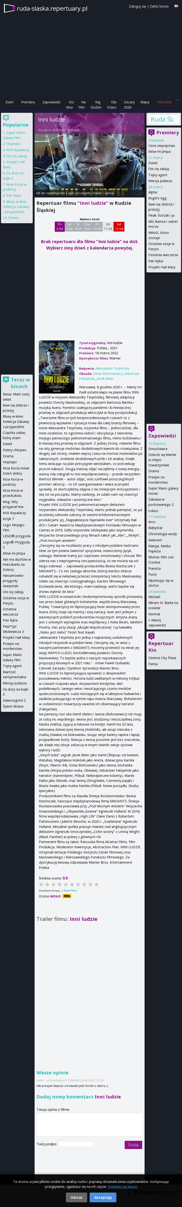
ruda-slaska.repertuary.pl (52, 8)
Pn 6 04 (60, 226)
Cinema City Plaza (162, 658)
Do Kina (70, 104)
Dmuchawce (158, 448)
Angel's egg (157, 198)
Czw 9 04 (87, 226)
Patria (153, 664)
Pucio (152, 574)
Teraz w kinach (20, 382)
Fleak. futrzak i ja (161, 215)
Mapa (144, 102)
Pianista (154, 568)
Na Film (82, 104)
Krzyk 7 (8, 518)
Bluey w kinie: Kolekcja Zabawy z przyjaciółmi (16, 206)
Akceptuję (103, 1197)
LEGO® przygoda (17, 536)
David (152, 163)
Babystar (155, 527)
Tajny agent (157, 175)
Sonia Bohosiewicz (107, 373)
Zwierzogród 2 (14, 700)
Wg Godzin (96, 104)
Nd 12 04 (119, 226)
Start (10, 102)
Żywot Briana (13, 706)
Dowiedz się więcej (122, 1186)
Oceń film (70, 890)
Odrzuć (76, 1197)
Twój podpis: (47, 1144)
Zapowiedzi (51, 102)
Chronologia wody (162, 534)
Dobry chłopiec (15, 450)
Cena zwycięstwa (161, 145)
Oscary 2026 (129, 104)
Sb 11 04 (108, 226)
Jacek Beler (105, 378)
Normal (154, 614)
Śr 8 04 (78, 226)
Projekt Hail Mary (161, 267)
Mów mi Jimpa (159, 151)
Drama (153, 471)
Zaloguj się (137, 6)
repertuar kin (55, 193)
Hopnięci (13, 143)
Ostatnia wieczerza (163, 255)
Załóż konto (159, 6)
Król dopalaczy (17, 150)
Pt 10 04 (97, 226)
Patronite (164, 102)
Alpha (152, 192)
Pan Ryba (155, 261)
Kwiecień (155, 540)
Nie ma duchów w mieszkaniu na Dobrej (17, 564)
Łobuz (153, 510)
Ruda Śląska (162, 119)
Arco (151, 522)
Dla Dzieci (111, 104)
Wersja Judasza (160, 181)
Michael (154, 597)
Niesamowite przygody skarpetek (13, 580)
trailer (97, 193)
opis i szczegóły (79, 193)
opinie (109, 193)
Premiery (28, 102)
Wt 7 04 (69, 226)
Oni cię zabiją (158, 168)
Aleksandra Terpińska (65, 130)
